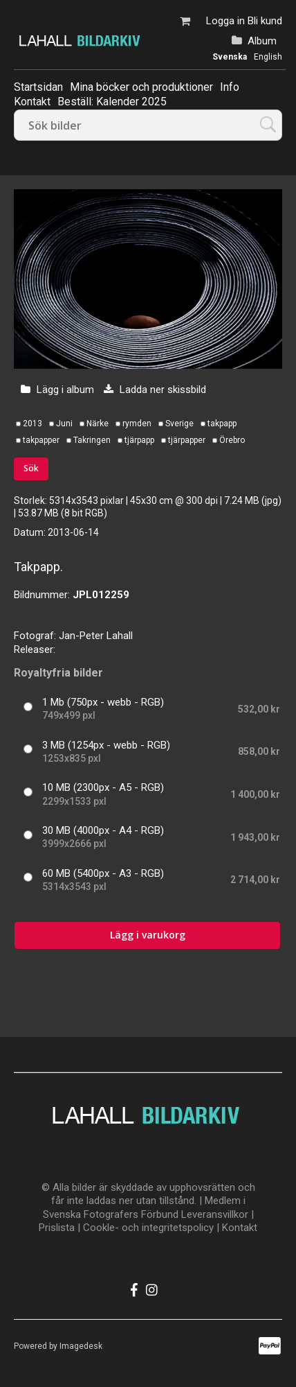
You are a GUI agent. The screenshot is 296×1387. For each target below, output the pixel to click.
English (268, 57)
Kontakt (239, 1227)
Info (229, 87)
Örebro (232, 440)
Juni (64, 423)
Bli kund (265, 21)
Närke (97, 423)
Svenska (229, 57)
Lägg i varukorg (147, 934)
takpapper (41, 440)
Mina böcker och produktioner (141, 87)
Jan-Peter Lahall (96, 635)
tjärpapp (139, 440)
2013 (32, 423)
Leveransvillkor (214, 1214)
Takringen (92, 440)
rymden (136, 423)
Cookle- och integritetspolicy (148, 1227)
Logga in (225, 21)
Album (262, 41)
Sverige (179, 423)
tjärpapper (186, 440)
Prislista (57, 1227)
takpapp (222, 423)
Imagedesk (80, 1346)
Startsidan (38, 87)
